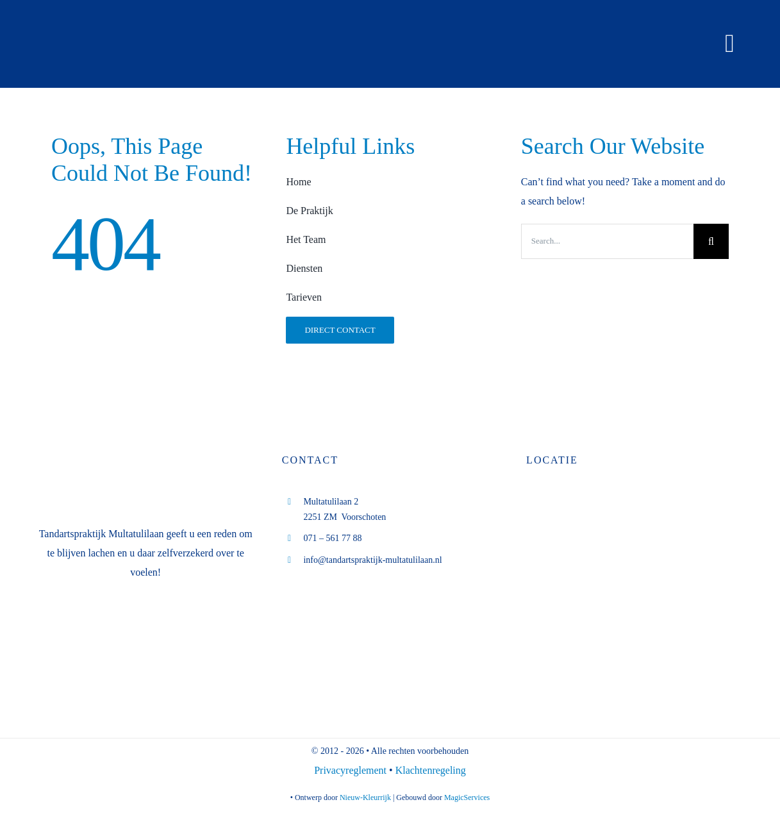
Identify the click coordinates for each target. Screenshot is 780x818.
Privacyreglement (351, 770)
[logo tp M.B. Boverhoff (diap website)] (133, 17)
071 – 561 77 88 (332, 538)
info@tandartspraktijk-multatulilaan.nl (372, 560)
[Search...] (607, 241)
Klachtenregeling (430, 770)
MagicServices (467, 797)
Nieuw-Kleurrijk (365, 797)
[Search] (711, 241)
